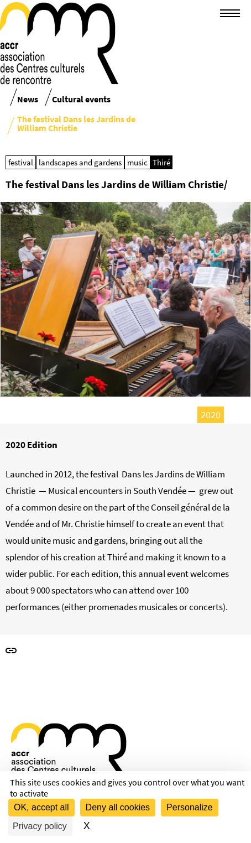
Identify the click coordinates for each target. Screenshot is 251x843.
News (27, 99)
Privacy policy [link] (40, 826)
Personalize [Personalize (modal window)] (189, 807)
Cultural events (81, 99)
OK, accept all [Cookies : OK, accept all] (41, 807)
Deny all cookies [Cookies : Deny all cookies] (118, 807)
